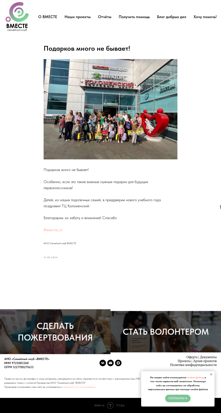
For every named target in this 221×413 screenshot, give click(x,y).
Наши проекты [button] (78, 16)
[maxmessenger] (118, 363)
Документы (208, 357)
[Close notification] (211, 374)
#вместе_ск (53, 230)
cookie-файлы (195, 377)
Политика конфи (182, 365)
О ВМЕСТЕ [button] (47, 16)
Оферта (191, 357)
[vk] (102, 363)
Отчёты (104, 16)
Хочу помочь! (205, 16)
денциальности (205, 365)
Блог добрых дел (171, 16)
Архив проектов (205, 361)
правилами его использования (79, 386)
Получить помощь (134, 16)
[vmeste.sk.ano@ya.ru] (110, 363)
